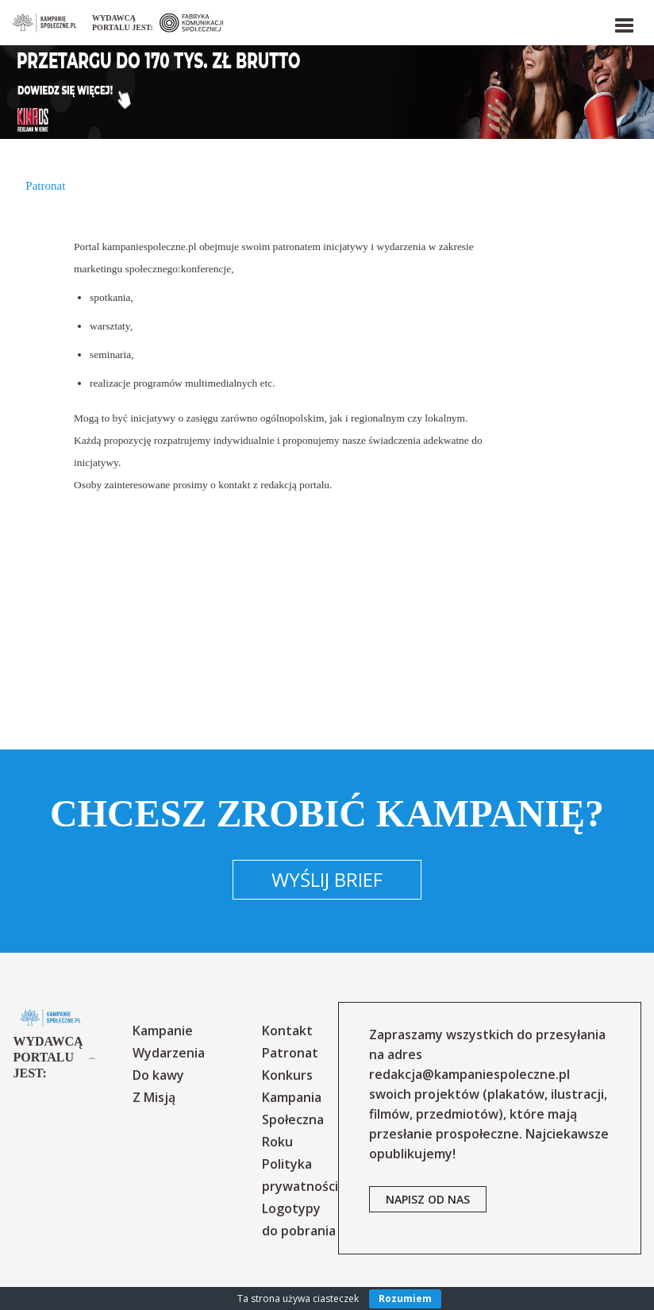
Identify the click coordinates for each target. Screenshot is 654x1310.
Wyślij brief (327, 879)
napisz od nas (428, 1199)
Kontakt (287, 1030)
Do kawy (158, 1075)
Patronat (290, 1052)
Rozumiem (405, 1298)
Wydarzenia (169, 1052)
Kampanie (163, 1030)
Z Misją (154, 1097)
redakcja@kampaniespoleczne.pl (469, 1074)
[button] (623, 22)
